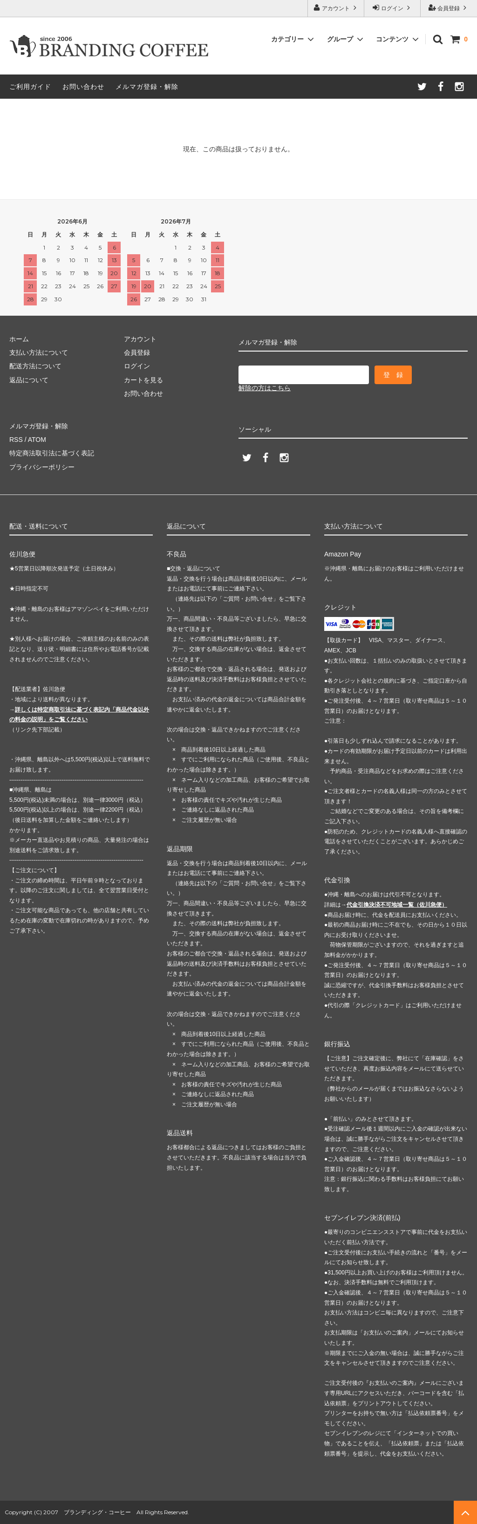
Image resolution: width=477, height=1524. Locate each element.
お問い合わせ (83, 86)
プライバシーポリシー (42, 467)
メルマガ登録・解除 (147, 86)
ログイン (392, 8)
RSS (16, 439)
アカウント (336, 8)
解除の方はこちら (264, 388)
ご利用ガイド (30, 86)
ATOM (37, 439)
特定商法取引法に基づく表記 (51, 453)
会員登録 (449, 8)
